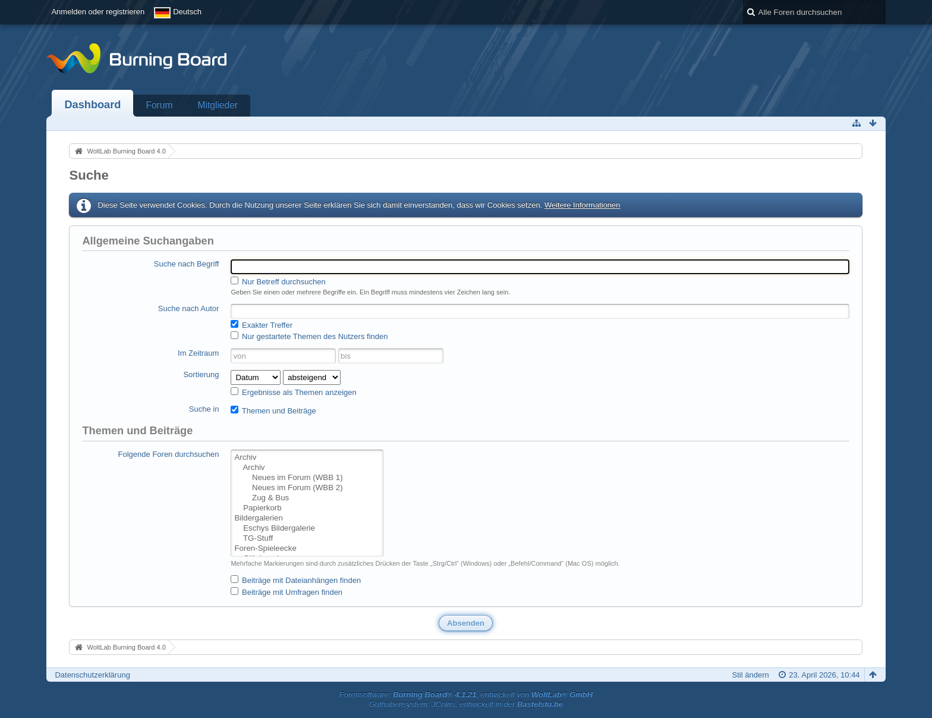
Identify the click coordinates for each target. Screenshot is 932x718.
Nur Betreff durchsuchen (278, 281)
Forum (159, 105)
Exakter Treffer (261, 325)
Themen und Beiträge (273, 410)
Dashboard (92, 105)
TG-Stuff (306, 539)
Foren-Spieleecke (306, 549)
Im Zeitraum (198, 353)
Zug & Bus (306, 498)
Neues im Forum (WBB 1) (306, 478)
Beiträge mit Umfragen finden (286, 592)
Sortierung (201, 374)
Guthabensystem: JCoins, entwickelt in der (466, 704)
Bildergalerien (306, 518)
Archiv (306, 458)
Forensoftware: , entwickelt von (466, 694)
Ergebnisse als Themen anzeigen (293, 392)
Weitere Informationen (582, 204)
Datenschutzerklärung (92, 674)
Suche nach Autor (188, 308)
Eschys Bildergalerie (306, 528)
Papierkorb (306, 508)
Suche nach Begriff (186, 263)
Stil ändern (750, 674)
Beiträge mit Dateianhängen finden (296, 580)
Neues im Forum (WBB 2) (306, 488)
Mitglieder (217, 105)
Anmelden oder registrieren (97, 11)
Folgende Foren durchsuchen (168, 454)
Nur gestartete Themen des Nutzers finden (309, 336)
